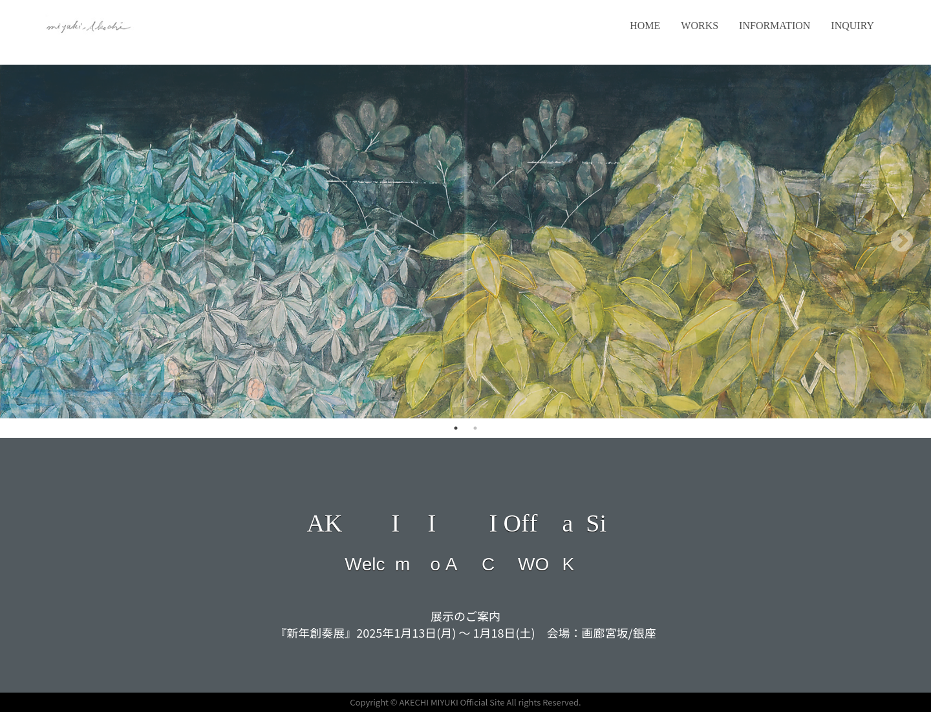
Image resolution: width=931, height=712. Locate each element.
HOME (645, 25)
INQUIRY (852, 25)
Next (902, 242)
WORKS (699, 25)
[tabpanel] (465, 241)
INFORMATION (774, 25)
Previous (29, 242)
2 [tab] (475, 428)
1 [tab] (455, 428)
